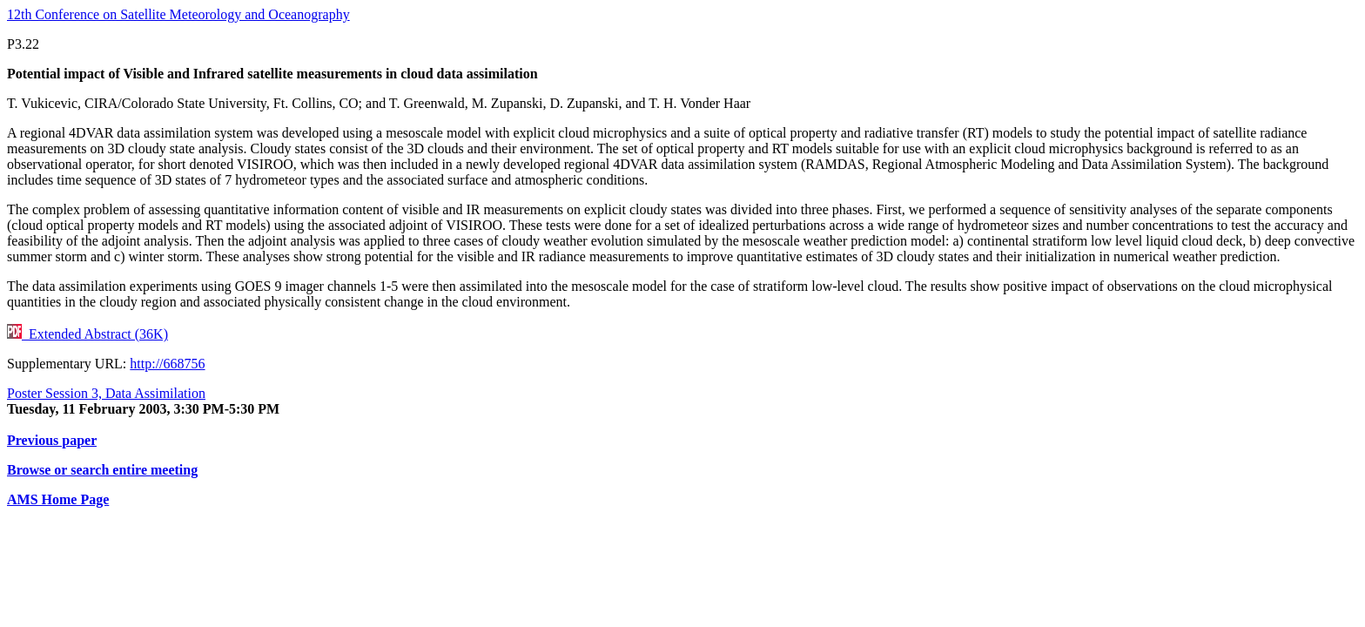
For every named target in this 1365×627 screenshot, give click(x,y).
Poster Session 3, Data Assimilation (106, 393)
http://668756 (167, 363)
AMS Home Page (58, 499)
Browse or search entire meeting (102, 469)
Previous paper (52, 440)
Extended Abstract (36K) (87, 334)
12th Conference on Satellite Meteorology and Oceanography (178, 14)
